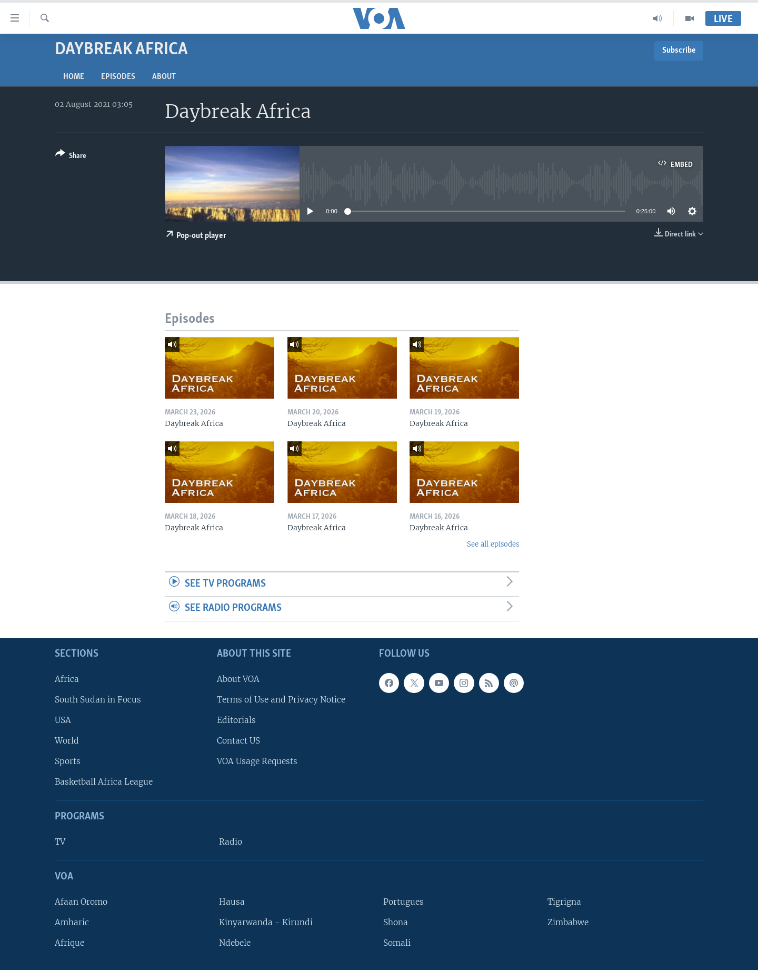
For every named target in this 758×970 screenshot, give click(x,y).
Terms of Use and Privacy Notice (281, 700)
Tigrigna (564, 902)
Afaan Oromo (81, 902)
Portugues (403, 902)
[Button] (70, 156)
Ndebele (235, 943)
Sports (68, 761)
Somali (397, 943)
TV (60, 842)
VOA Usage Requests (257, 761)
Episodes (118, 77)
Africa (67, 679)
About (164, 77)
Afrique (69, 943)
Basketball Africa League (104, 782)
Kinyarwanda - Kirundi (266, 922)
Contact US (238, 741)
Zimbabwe (568, 922)
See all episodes (493, 544)
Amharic (72, 922)
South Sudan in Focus (98, 700)
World (67, 741)
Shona (395, 922)
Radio (230, 842)
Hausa (232, 902)
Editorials (236, 720)
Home (73, 77)
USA (63, 720)
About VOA (238, 679)
